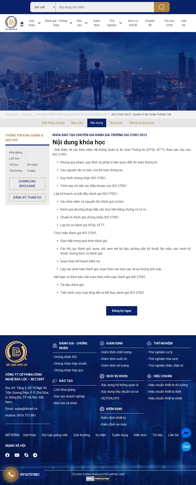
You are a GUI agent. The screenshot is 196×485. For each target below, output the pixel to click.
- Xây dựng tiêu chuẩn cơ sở (119, 391)
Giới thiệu (32, 23)
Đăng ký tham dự (27, 197)
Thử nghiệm (112, 23)
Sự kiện (101, 435)
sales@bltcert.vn (26, 409)
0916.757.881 (26, 415)
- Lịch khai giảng (63, 390)
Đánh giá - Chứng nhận (56, 23)
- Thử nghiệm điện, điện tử (165, 365)
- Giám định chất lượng (116, 352)
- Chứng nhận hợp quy (67, 370)
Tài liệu (158, 435)
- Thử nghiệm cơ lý (160, 352)
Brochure (116, 123)
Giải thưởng (82, 435)
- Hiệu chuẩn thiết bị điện (164, 391)
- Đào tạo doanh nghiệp (68, 396)
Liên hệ (183, 23)
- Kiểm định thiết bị (113, 418)
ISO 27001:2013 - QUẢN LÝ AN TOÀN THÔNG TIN (141, 114)
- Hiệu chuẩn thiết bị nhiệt (164, 398)
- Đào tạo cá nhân (64, 403)
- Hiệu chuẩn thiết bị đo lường (167, 385)
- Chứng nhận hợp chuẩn (69, 363)
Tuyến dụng (120, 435)
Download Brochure (27, 183)
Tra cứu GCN (169, 23)
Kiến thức (140, 435)
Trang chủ (11, 114)
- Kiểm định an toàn (113, 424)
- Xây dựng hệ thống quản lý (119, 385)
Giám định (96, 23)
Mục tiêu (77, 123)
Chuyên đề (150, 23)
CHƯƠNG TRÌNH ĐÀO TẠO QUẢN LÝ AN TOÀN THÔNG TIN (71, 114)
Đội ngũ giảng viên (55, 435)
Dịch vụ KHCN (133, 23)
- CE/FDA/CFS (109, 398)
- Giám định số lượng (114, 365)
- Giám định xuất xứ (113, 359)
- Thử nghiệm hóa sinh (162, 359)
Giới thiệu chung (53, 123)
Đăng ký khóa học (142, 123)
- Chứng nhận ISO (64, 357)
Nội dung (96, 123)
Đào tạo (79, 23)
